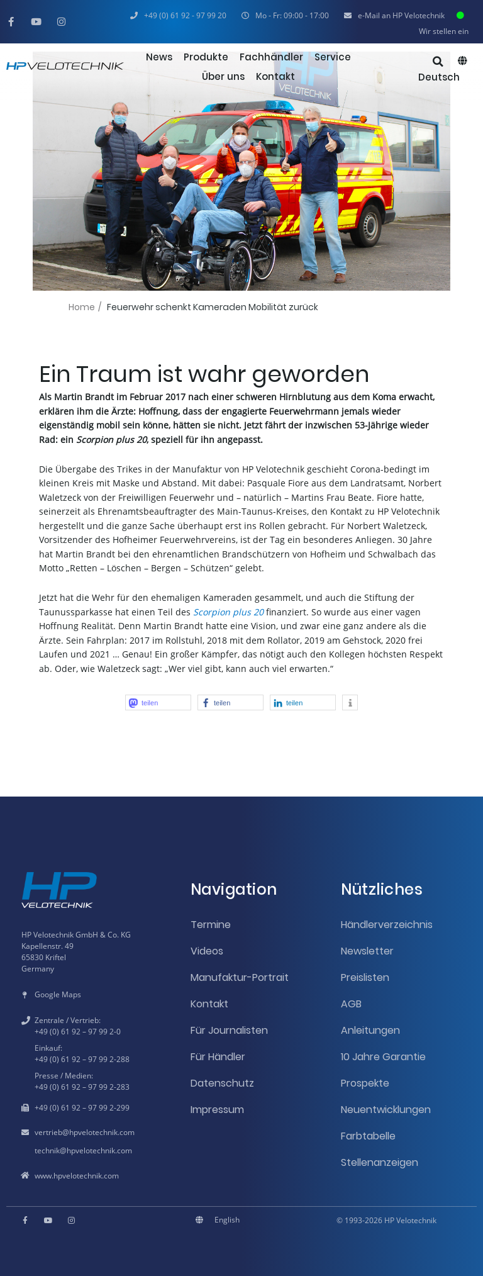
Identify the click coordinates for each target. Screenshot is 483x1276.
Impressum (217, 1109)
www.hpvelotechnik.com (77, 1175)
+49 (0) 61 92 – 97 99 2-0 (78, 1031)
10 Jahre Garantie (383, 1056)
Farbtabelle (368, 1136)
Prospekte (365, 1083)
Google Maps (58, 994)
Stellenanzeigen (379, 1162)
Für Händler (218, 1056)
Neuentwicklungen (386, 1109)
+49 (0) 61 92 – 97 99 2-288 (82, 1059)
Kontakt (209, 1004)
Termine (211, 924)
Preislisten (365, 977)
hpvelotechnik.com (102, 1132)
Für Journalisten (229, 1030)
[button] (285, 15)
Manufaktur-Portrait (240, 977)
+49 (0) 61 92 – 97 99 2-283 (82, 1087)
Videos (207, 951)
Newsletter (367, 951)
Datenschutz (222, 1083)
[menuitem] (442, 77)
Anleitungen (370, 1030)
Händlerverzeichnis (387, 924)
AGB (351, 1004)
